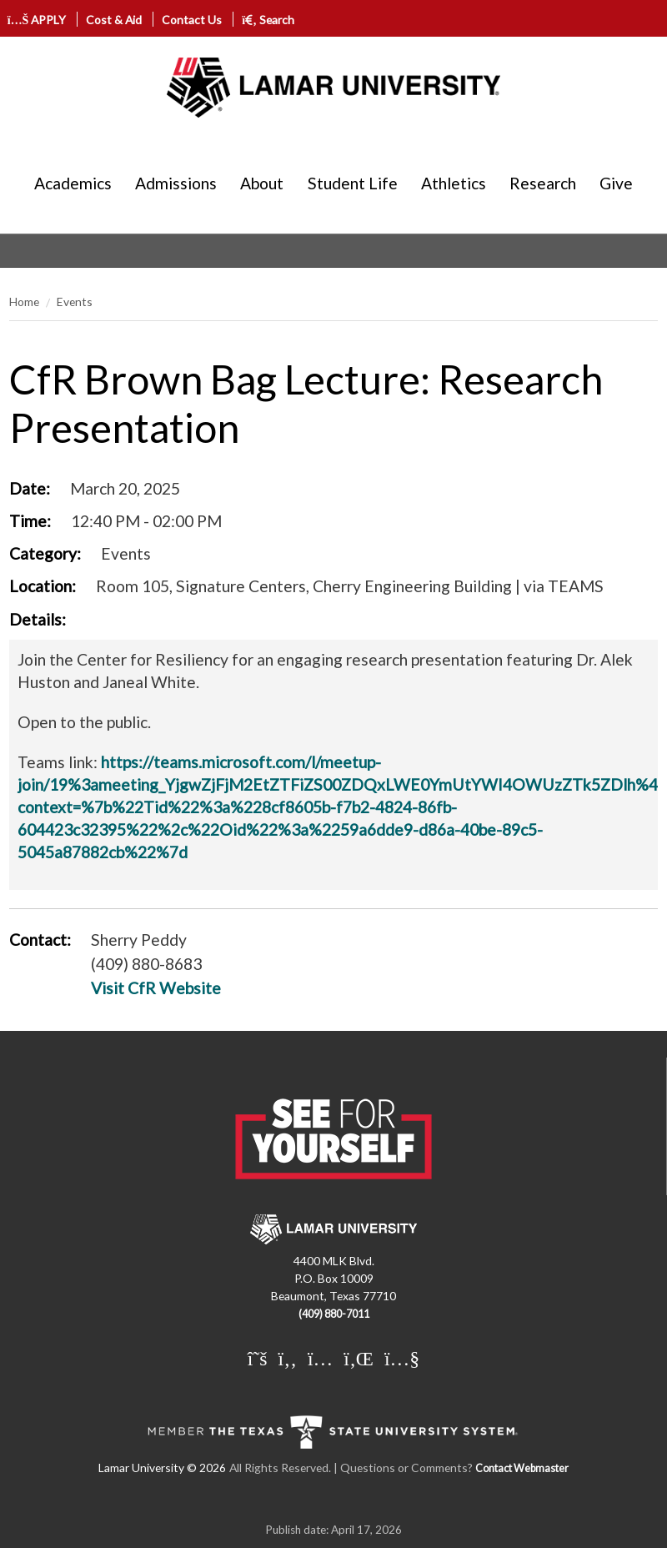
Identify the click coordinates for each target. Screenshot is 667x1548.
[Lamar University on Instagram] (320, 1358)
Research (542, 183)
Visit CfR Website (156, 988)
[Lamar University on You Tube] (402, 1358)
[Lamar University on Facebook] (287, 1358)
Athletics (453, 183)
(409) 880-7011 (333, 1314)
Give (616, 183)
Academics (73, 183)
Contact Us (192, 20)
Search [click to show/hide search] (268, 20)
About (261, 183)
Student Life (353, 183)
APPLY (37, 20)
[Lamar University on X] (257, 1358)
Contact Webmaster (522, 1468)
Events (75, 301)
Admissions (176, 183)
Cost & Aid (114, 20)
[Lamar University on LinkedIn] (358, 1358)
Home (24, 301)
